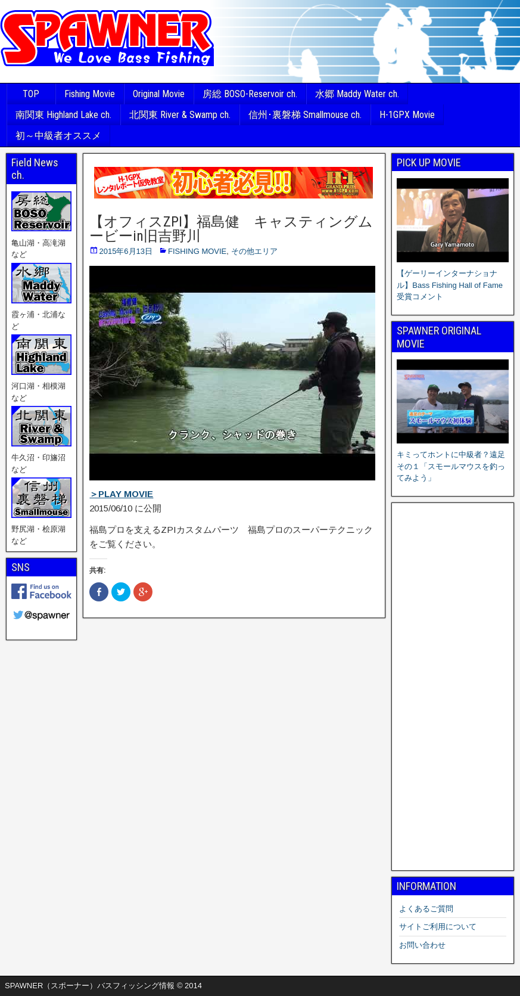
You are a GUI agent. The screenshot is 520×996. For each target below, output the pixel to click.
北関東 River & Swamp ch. (180, 114)
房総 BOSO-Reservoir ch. (250, 94)
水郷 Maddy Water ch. (357, 94)
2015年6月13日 (125, 251)
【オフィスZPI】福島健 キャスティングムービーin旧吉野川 (231, 228)
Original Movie (159, 94)
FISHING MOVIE (197, 251)
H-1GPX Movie (407, 114)
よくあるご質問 (426, 908)
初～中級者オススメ (58, 135)
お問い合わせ (422, 945)
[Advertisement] (453, 686)
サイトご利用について (438, 926)
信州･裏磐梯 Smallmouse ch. (305, 114)
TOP (31, 94)
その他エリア (254, 251)
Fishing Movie (89, 94)
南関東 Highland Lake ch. (63, 114)
